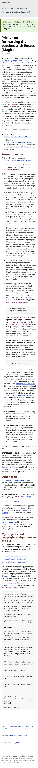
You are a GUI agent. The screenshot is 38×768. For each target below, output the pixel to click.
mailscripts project (9, 522)
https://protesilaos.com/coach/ (21, 26)
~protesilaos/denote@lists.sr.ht (17, 147)
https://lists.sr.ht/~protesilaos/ (15, 562)
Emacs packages (21, 8)
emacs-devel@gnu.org (13, 584)
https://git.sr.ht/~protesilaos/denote (17, 137)
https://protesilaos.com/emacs (15, 556)
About (4, 8)
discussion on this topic (10, 467)
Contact (10, 8)
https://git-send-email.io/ (25, 384)
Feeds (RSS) (25, 12)
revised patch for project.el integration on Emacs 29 (17, 500)
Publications (6, 12)
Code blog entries (15, 742)
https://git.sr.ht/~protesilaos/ (15, 559)
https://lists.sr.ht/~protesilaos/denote (18, 142)
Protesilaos (6, 3)
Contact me (6, 576)
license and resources (11, 762)
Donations (16, 12)
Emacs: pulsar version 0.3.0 (19, 735)
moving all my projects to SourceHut (15, 60)
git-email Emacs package (14, 480)
